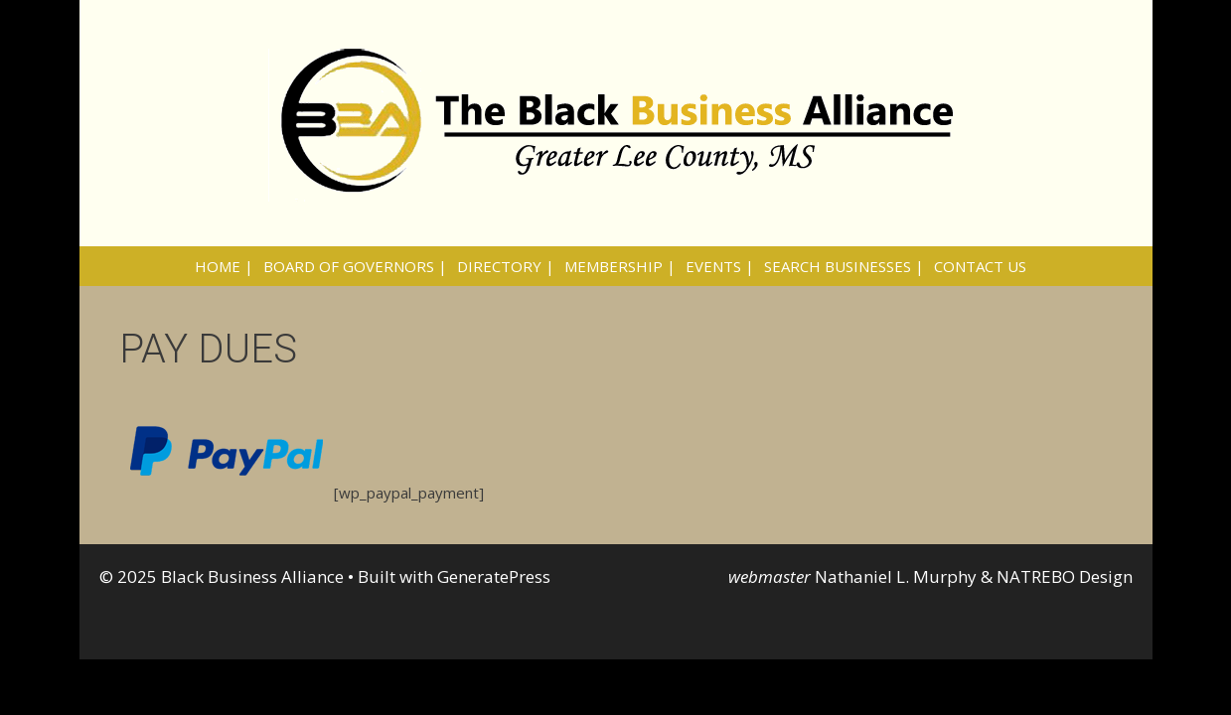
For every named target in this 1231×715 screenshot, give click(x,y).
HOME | (224, 266)
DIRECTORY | (505, 266)
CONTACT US (980, 266)
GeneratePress (493, 576)
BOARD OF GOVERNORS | (355, 266)
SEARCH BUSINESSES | (844, 266)
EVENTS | (720, 266)
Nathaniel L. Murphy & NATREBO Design (974, 576)
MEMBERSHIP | (620, 266)
